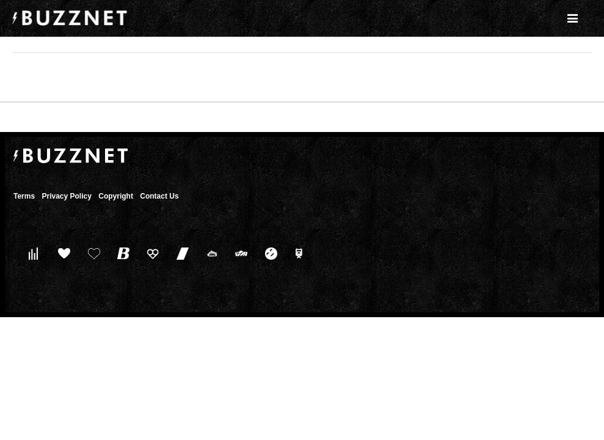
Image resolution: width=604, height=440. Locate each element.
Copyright (115, 196)
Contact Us (159, 196)
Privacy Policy (66, 196)
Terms (24, 196)
